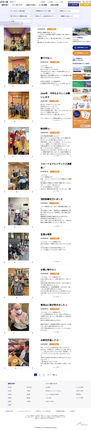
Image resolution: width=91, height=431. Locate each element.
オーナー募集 (59, 1)
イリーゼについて (17, 5)
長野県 (9, 398)
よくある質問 (43, 5)
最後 (54, 375)
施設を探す (5, 5)
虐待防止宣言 (9, 411)
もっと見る (56, 85)
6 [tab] (22, 86)
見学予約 (74, 5)
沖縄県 (9, 405)
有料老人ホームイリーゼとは (53, 390)
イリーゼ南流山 (51, 29)
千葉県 (28, 390)
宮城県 (28, 394)
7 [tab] (24, 86)
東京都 (9, 387)
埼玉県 (9, 390)
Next (32, 86)
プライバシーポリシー (25, 411)
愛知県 (28, 398)
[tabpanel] (17, 37)
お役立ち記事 (54, 5)
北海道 (9, 394)
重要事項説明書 (60, 411)
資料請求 (86, 5)
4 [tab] (18, 86)
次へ (48, 375)
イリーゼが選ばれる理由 (52, 394)
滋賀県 (9, 401)
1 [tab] (13, 86)
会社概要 (51, 1)
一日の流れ (48, 398)
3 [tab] (16, 86)
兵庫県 (28, 401)
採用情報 (43, 1)
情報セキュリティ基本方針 (43, 411)
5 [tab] (20, 86)
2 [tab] (15, 86)
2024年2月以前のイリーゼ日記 (81, 63)
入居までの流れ (30, 5)
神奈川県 (29, 387)
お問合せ (72, 411)
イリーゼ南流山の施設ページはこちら (78, 59)
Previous (4, 86)
